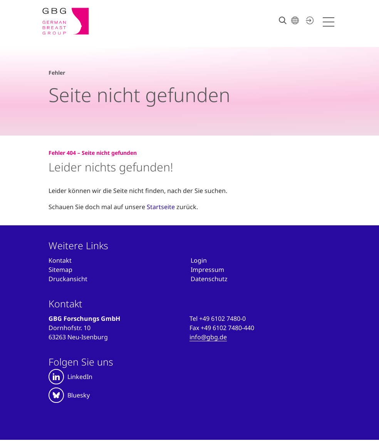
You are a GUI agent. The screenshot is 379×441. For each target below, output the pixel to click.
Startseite (161, 207)
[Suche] (283, 20)
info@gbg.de (208, 337)
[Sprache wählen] (295, 20)
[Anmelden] (199, 260)
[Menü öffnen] (330, 22)
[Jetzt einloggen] (309, 20)
